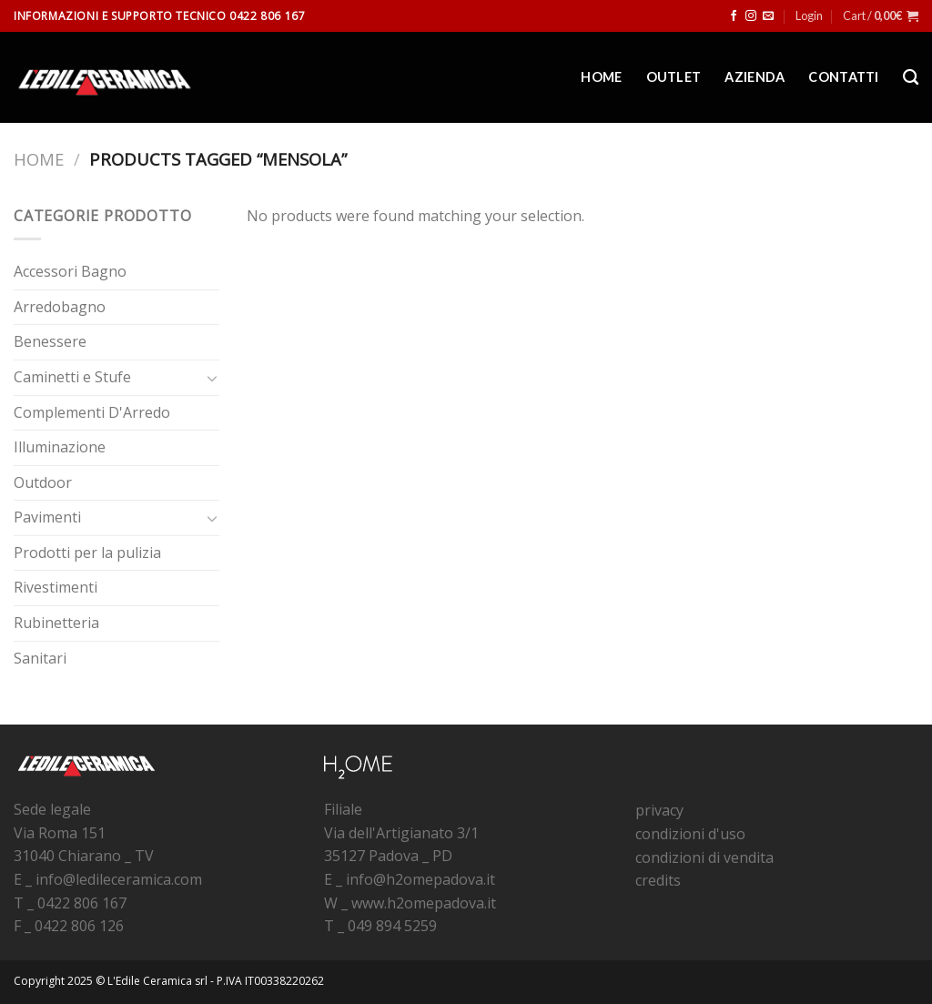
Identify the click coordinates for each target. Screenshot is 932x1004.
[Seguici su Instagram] (750, 16)
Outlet (674, 77)
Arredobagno (60, 307)
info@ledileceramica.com (118, 879)
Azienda (754, 77)
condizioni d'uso (690, 834)
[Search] (910, 77)
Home (601, 77)
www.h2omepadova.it (423, 903)
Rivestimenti (55, 587)
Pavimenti (47, 517)
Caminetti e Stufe (72, 377)
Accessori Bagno (70, 271)
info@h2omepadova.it (420, 879)
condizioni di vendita (704, 857)
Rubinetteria (56, 623)
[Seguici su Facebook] (733, 16)
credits (658, 880)
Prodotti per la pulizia (87, 553)
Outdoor (43, 482)
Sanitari (40, 658)
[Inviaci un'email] (768, 16)
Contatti (843, 77)
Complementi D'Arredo (92, 412)
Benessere (50, 341)
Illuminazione (60, 447)
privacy (659, 810)
